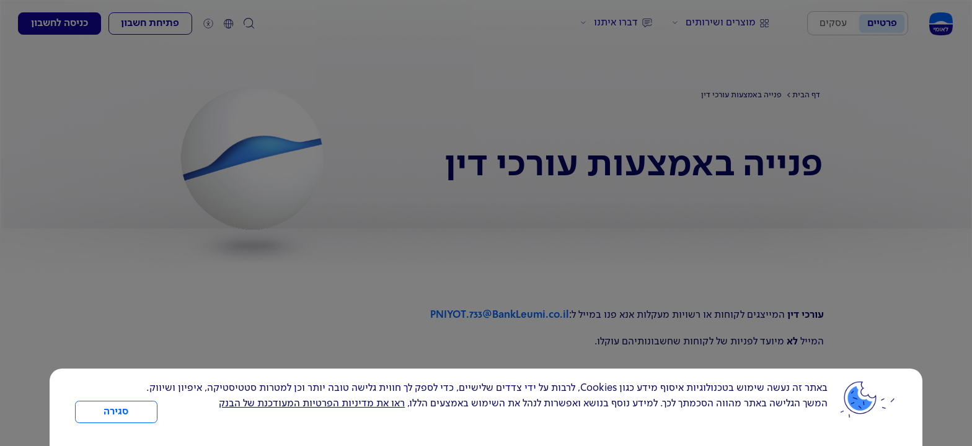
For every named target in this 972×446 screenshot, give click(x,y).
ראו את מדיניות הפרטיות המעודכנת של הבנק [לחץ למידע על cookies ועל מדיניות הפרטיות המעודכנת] (312, 404)
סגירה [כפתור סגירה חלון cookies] (116, 412)
